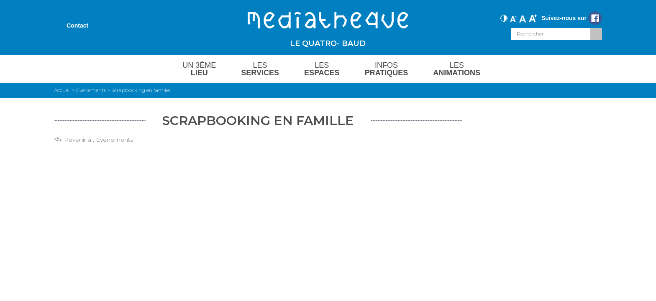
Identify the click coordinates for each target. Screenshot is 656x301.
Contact (77, 25)
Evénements (114, 139)
